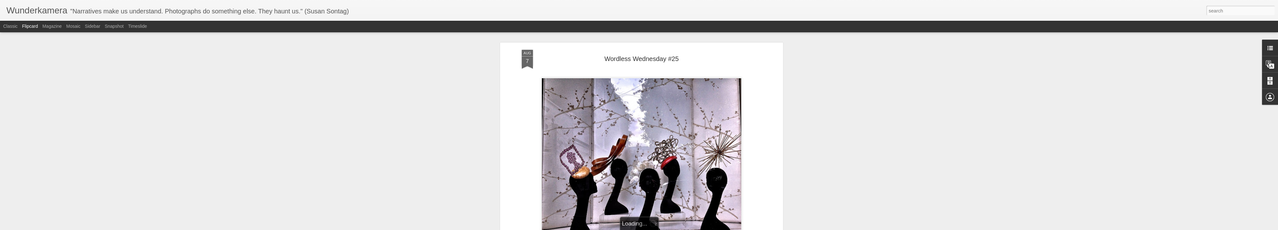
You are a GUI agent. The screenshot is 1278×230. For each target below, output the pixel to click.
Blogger (659, 226)
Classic (10, 26)
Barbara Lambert (538, 121)
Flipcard (30, 26)
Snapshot (114, 26)
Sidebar (92, 26)
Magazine (52, 26)
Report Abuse (678, 226)
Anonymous (669, 130)
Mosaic (73, 26)
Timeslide (137, 26)
